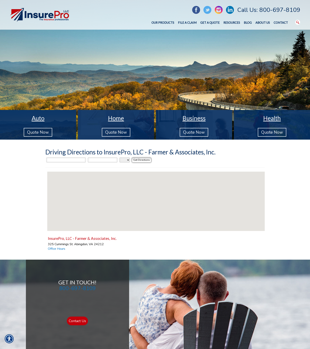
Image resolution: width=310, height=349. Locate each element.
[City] (102, 160)
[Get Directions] (141, 160)
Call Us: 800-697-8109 (268, 10)
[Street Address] (66, 160)
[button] (156, 197)
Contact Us (77, 321)
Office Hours (56, 249)
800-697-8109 (77, 288)
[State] (124, 160)
